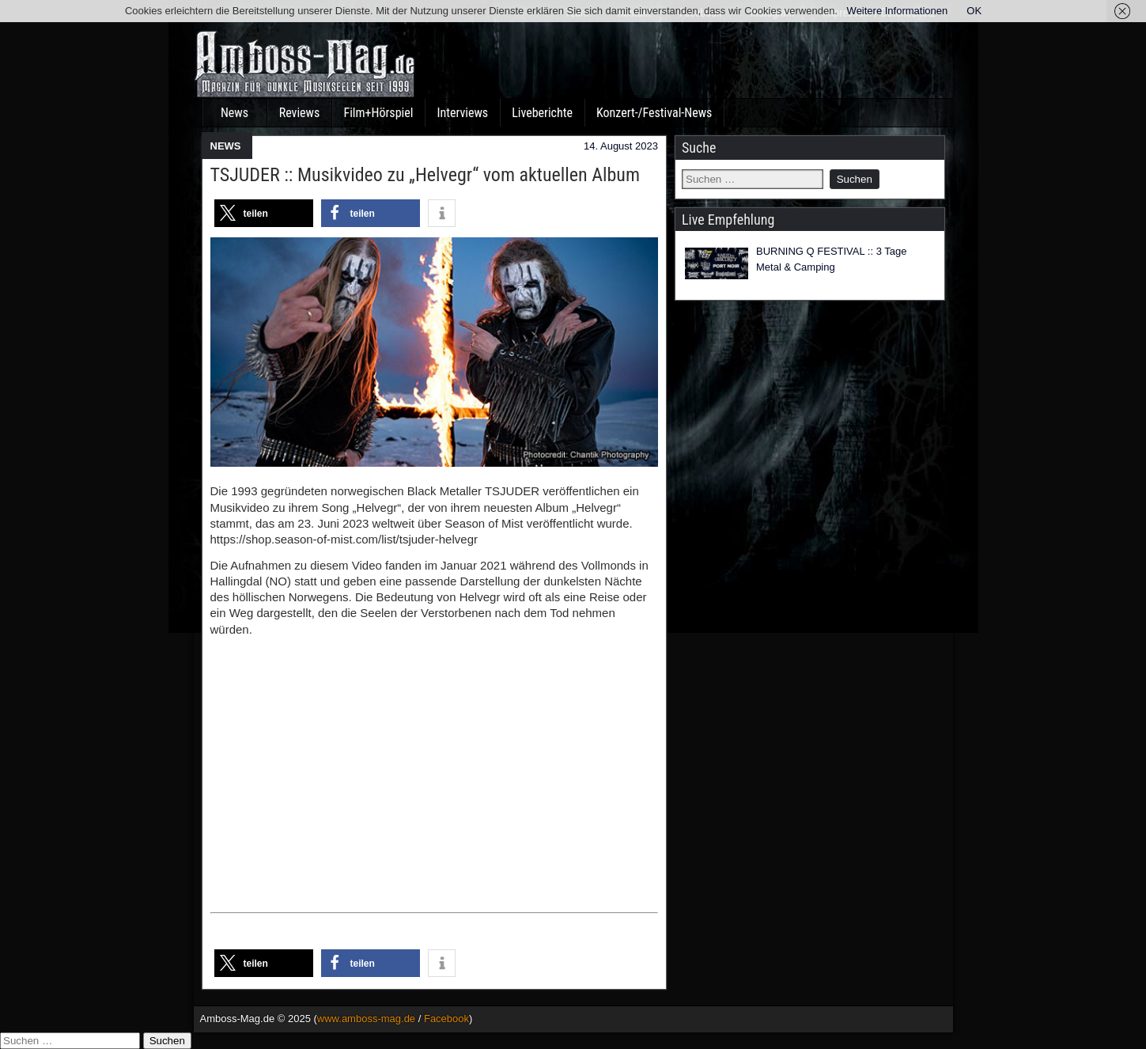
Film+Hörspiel (379, 112)
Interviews (462, 112)
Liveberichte (542, 112)
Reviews (299, 112)
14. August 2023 (621, 146)
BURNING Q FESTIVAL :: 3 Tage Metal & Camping (831, 259)
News (234, 112)
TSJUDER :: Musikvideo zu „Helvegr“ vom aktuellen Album (425, 175)
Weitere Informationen (897, 11)
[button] (263, 213)
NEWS (225, 146)
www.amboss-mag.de (366, 1018)
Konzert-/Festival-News (654, 112)
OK (973, 11)
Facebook (446, 1018)
